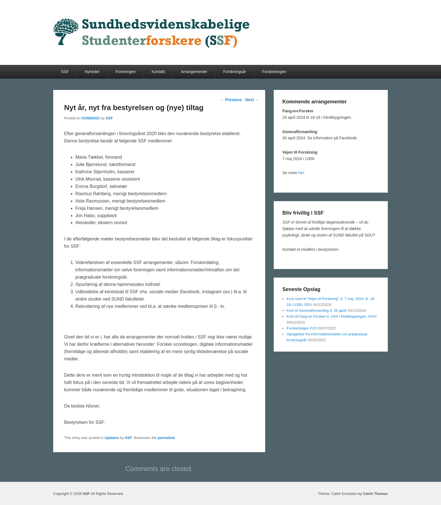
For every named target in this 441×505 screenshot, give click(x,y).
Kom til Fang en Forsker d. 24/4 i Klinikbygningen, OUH (331, 316)
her (301, 172)
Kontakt (158, 71)
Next (252, 99)
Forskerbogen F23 (301, 328)
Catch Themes (375, 494)
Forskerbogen (274, 71)
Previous (231, 99)
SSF (65, 71)
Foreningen (126, 71)
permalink (166, 438)
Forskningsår (234, 71)
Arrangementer (194, 71)
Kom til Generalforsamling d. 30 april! (317, 310)
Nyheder (92, 71)
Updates (112, 438)
